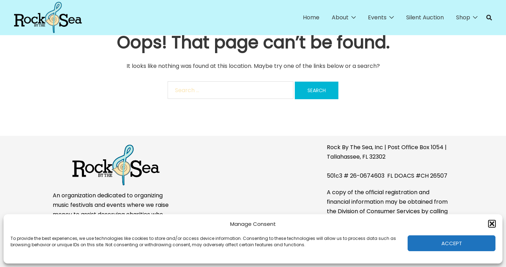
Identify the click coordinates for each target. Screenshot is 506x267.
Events (377, 17)
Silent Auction (425, 17)
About (340, 17)
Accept (451, 243)
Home (311, 17)
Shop (463, 17)
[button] (491, 223)
